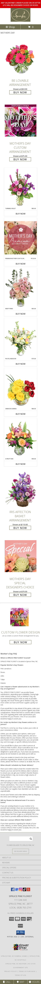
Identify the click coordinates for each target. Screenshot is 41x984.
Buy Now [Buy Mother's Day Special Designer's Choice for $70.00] (20, 595)
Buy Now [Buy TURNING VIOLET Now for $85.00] (20, 213)
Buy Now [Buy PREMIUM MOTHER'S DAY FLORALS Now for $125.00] (20, 263)
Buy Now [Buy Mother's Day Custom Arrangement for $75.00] (20, 159)
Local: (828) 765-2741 (21, 907)
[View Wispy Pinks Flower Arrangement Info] (20, 288)
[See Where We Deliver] (20, 851)
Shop (10, 27)
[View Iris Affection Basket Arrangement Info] (20, 489)
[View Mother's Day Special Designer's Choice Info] (20, 556)
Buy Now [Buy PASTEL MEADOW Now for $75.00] (20, 363)
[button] (20, 932)
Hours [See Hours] (34, 981)
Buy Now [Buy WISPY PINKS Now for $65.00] (20, 313)
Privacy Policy (10, 971)
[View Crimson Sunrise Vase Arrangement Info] (20, 388)
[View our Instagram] (20, 890)
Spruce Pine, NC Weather (15, 964)
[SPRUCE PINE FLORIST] (21, 21)
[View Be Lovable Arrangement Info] (20, 58)
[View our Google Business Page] (16, 890)
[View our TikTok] (24, 890)
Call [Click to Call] (6, 981)
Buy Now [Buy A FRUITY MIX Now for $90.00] (20, 464)
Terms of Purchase (27, 971)
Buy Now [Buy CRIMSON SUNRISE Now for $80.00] (20, 413)
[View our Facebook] (12, 890)
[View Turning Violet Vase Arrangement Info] (20, 187)
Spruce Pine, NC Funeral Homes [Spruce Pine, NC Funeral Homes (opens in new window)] (14, 956)
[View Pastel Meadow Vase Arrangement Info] (20, 338)
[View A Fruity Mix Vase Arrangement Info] (20, 438)
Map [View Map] (20, 981)
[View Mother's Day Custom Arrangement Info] (20, 121)
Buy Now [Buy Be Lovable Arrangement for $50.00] (20, 92)
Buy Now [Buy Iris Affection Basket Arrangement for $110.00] (20, 528)
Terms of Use (20, 975)
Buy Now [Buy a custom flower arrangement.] (20, 642)
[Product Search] (21, 838)
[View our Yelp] (28, 890)
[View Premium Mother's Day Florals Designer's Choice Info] (20, 238)
